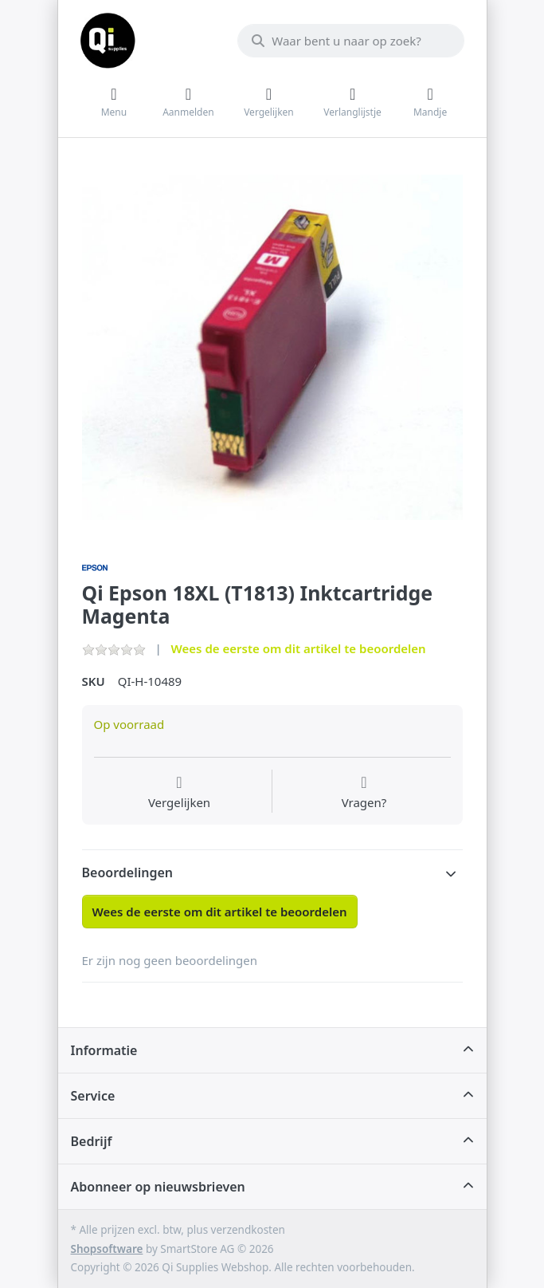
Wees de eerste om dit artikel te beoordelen (298, 648)
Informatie (104, 1050)
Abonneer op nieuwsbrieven (158, 1186)
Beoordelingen (128, 872)
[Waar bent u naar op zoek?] (350, 40)
